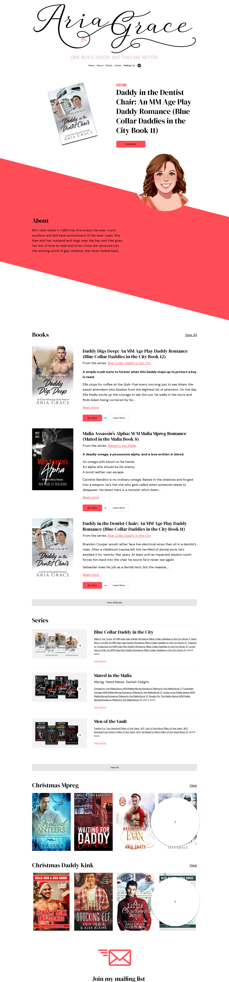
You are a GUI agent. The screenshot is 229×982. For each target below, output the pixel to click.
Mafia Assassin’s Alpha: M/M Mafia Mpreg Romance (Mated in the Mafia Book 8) (134, 436)
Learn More (119, 417)
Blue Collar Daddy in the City (129, 363)
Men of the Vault (110, 721)
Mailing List (129, 65)
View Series (100, 661)
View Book (130, 144)
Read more (91, 407)
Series (118, 65)
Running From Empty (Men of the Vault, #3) (117, 732)
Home (91, 65)
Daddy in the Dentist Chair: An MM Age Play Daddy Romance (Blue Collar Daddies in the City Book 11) (135, 526)
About (100, 65)
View (193, 785)
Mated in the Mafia (122, 446)
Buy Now (92, 417)
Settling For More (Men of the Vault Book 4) (165, 732)
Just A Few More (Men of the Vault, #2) (166, 728)
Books (109, 65)
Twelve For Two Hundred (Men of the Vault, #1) (119, 728)
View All (191, 335)
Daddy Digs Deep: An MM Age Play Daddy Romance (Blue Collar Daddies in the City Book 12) (135, 354)
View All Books (114, 602)
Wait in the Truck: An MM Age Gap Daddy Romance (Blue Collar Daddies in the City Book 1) (142, 638)
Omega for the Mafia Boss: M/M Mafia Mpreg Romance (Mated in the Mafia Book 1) (138, 688)
